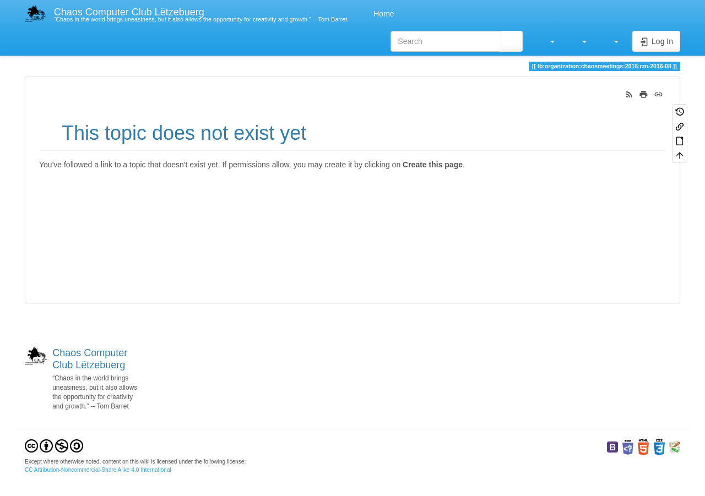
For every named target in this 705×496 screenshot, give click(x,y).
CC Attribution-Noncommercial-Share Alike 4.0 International (98, 470)
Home (382, 13)
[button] (547, 41)
